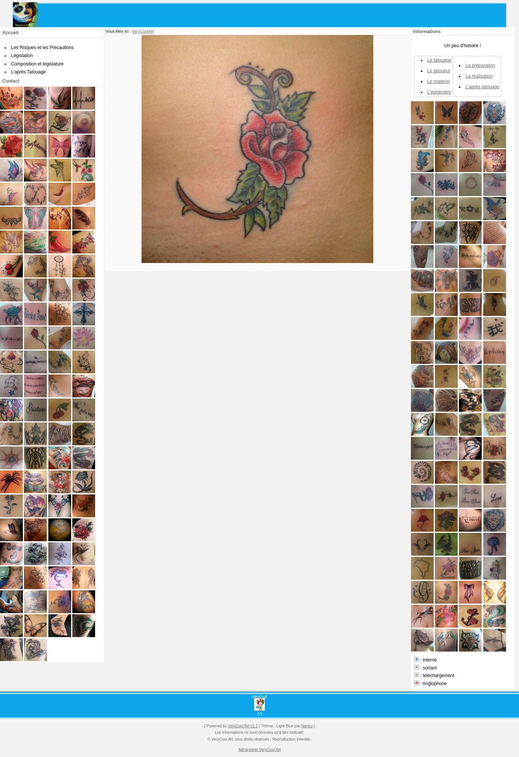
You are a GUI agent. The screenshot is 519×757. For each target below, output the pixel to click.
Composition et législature (37, 64)
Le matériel (438, 81)
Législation (22, 55)
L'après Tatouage (28, 72)
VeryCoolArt (143, 31)
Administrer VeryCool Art (260, 749)
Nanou (307, 726)
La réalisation (478, 76)
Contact (10, 81)
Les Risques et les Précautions (42, 47)
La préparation (480, 65)
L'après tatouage (482, 86)
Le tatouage (439, 60)
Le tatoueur (439, 70)
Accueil (10, 32)
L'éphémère (439, 92)
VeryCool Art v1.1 (243, 726)
